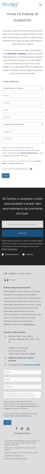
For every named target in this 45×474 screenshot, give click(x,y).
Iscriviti (22, 233)
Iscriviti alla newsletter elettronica (15, 169)
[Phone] (22, 117)
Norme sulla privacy (29, 153)
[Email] (22, 110)
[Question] (22, 140)
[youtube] (28, 428)
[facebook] (17, 428)
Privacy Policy (8, 416)
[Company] (22, 102)
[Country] (22, 88)
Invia (6, 175)
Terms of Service (15, 163)
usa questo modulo (31, 365)
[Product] (22, 124)
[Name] (22, 95)
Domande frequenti (16, 53)
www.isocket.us (29, 324)
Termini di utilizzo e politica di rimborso (15, 458)
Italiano (10, 280)
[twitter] (22, 428)
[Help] (30, 169)
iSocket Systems (23, 433)
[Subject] (22, 131)
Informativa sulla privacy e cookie (13, 455)
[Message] (22, 394)
